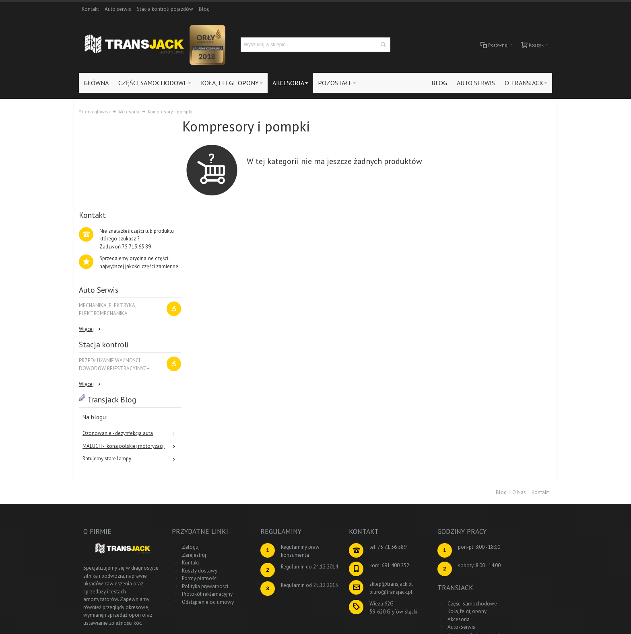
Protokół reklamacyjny (198, 514)
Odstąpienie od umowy (199, 522)
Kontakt (90, 9)
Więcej (86, 249)
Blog (204, 9)
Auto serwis (118, 9)
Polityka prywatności (196, 506)
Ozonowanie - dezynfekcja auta (117, 354)
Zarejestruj (185, 475)
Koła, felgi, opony (507, 475)
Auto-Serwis (502, 490)
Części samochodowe (512, 467)
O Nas (519, 412)
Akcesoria (499, 483)
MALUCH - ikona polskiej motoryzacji (123, 366)
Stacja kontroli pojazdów (165, 9)
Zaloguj (181, 467)
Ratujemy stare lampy (106, 379)
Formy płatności (190, 498)
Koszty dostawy (190, 490)
